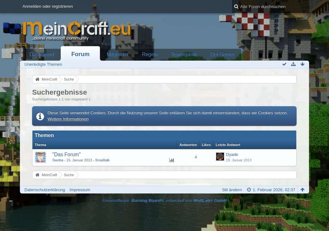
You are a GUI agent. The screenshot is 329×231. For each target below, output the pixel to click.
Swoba (57, 160)
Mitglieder (118, 54)
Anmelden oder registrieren (47, 6)
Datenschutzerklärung (44, 189)
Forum (80, 54)
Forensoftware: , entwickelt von (164, 200)
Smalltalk (102, 160)
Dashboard (42, 54)
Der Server (222, 54)
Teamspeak (184, 54)
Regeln (150, 54)
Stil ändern (232, 189)
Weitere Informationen (68, 118)
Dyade (232, 154)
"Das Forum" (66, 154)
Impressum (79, 189)
